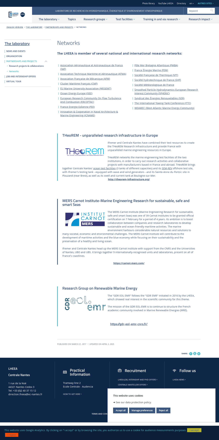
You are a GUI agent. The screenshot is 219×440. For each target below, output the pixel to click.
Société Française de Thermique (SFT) (156, 75)
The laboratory (34, 27)
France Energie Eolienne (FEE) (77, 106)
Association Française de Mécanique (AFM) (85, 78)
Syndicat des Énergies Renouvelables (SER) (159, 98)
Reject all (163, 410)
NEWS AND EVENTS (15, 51)
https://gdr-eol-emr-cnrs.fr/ (129, 324)
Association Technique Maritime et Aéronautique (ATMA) (93, 73)
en (191, 3)
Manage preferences (142, 410)
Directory (181, 3)
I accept (194, 430)
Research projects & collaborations (26, 66)
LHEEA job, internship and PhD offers (138, 379)
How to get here (72, 394)
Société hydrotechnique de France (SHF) (158, 80)
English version (15, 27)
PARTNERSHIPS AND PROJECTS (59, 27)
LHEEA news (179, 379)
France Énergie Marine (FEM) (151, 70)
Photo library (148, 3)
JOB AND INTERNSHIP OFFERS (21, 76)
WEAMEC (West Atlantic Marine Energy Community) (164, 108)
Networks (81, 27)
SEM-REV (167, 168)
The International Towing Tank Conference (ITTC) (163, 103)
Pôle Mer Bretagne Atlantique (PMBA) (156, 65)
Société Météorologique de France (154, 84)
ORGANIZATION (14, 56)
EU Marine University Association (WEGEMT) (85, 88)
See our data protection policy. (133, 402)
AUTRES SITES (205, 3)
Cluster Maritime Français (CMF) (79, 83)
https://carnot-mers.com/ (128, 263)
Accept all (120, 410)
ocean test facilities (104, 168)
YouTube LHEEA (165, 3)
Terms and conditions (103, 414)
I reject (12, 435)
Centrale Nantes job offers (133, 385)
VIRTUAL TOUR (13, 81)
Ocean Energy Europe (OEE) (76, 93)
